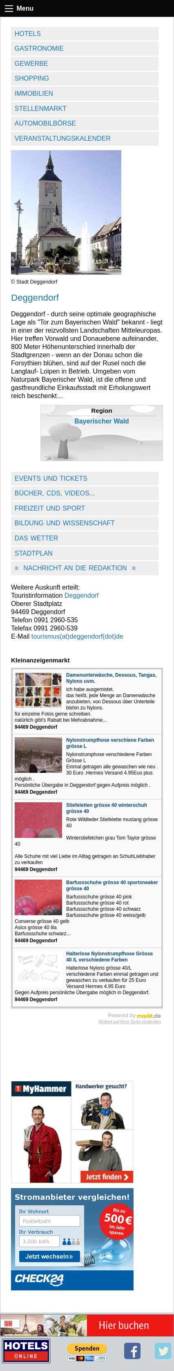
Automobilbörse (45, 123)
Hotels (28, 33)
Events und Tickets (51, 478)
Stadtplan (34, 553)
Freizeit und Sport (50, 508)
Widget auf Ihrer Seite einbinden (129, 1022)
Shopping (32, 78)
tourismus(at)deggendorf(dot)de (77, 636)
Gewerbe (31, 63)
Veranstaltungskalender (63, 138)
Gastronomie (39, 48)
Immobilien (34, 93)
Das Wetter (36, 538)
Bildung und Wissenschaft (65, 523)
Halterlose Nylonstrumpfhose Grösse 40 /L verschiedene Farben (109, 957)
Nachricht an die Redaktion (75, 568)
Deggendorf (82, 595)
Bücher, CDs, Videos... (55, 493)
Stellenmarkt (41, 108)
